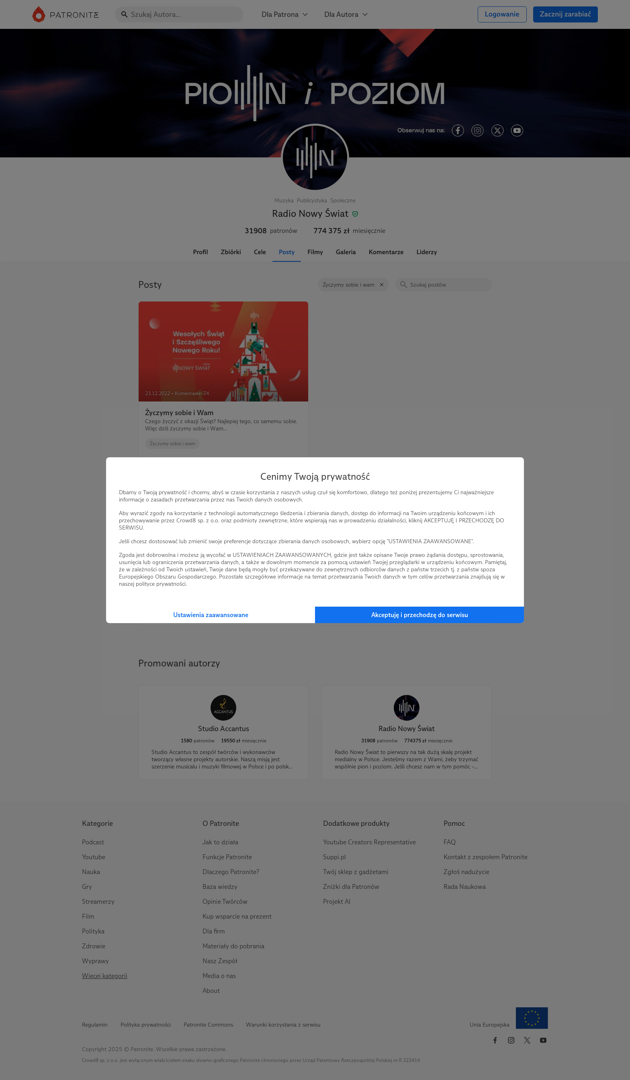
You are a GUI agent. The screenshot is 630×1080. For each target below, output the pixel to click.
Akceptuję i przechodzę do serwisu (419, 615)
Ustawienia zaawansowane (210, 615)
